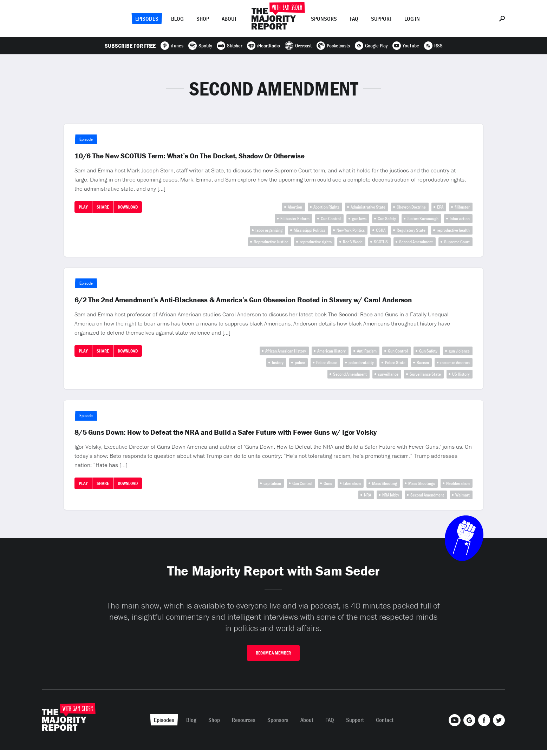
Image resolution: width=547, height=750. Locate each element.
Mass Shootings (421, 483)
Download (128, 207)
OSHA (380, 230)
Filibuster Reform (295, 219)
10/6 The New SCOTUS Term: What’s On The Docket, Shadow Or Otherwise (189, 156)
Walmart (462, 495)
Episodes (146, 18)
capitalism (272, 483)
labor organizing (268, 230)
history (278, 363)
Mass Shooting (384, 483)
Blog (177, 18)
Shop (202, 18)
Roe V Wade (353, 242)
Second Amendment (416, 242)
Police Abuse (326, 363)
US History (461, 374)
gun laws (359, 219)
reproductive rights (316, 242)
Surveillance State (425, 374)
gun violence (459, 351)
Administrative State (368, 207)
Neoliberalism (458, 483)
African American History (285, 351)
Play (83, 207)
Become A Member (273, 653)
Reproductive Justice (271, 242)
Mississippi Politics (309, 230)
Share (103, 207)
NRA (367, 495)
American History (331, 351)
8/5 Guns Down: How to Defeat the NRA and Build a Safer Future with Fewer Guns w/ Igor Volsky (225, 432)
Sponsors (324, 18)
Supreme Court (457, 242)
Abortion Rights (326, 207)
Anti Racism (367, 351)
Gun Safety (387, 219)
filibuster (462, 207)
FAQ (354, 18)
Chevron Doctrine (411, 207)
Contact (384, 720)
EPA (440, 207)
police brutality (361, 363)
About (229, 18)
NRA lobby (390, 495)
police (300, 363)
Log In (412, 18)
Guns (328, 483)
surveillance (388, 374)
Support (381, 18)
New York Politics (351, 230)
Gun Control (331, 219)
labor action (460, 219)
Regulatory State (411, 230)
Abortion (295, 207)
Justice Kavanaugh (422, 219)
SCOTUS (381, 242)
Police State (395, 363)
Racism (423, 363)
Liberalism (352, 483)
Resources (243, 720)
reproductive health (453, 230)
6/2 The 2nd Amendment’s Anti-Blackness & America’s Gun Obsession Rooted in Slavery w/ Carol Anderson (243, 300)
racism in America (455, 363)
